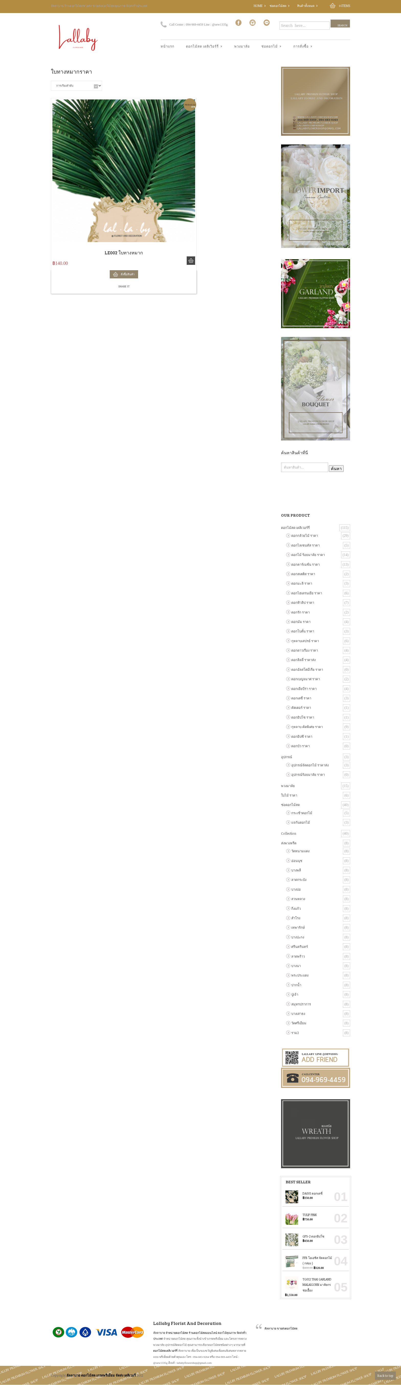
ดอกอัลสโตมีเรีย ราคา (307, 669)
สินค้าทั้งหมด (306, 6)
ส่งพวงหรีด (288, 843)
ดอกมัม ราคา (300, 621)
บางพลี (296, 870)
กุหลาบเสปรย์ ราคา (305, 641)
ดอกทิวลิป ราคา (302, 602)
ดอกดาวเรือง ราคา (304, 650)
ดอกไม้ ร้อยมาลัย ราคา (308, 554)
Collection (288, 833)
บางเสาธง (298, 1013)
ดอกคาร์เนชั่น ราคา (305, 564)
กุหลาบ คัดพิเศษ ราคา (307, 726)
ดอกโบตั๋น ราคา (302, 631)
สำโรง (295, 918)
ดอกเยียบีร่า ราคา (304, 688)
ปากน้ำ (296, 985)
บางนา (296, 965)
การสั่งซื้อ (301, 46)
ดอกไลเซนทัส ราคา (305, 545)
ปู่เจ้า (294, 994)
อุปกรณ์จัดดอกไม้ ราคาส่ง (310, 765)
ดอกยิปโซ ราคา (302, 717)
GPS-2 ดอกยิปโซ (304, 1236)
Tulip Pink (301, 1214)
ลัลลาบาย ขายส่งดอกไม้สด (280, 1328)
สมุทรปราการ (301, 1004)
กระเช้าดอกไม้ (301, 813)
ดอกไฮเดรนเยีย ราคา (306, 593)
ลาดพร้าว (298, 956)
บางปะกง (297, 937)
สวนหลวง (298, 898)
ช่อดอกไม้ (270, 46)
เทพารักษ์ (298, 927)
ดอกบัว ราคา (300, 746)
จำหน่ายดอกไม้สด (177, 1333)
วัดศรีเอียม (298, 1023)
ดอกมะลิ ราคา (301, 583)
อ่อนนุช (296, 860)
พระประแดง (299, 975)
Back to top (385, 1375)
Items (344, 6)
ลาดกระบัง (298, 879)
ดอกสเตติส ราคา (303, 574)
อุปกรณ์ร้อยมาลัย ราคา (308, 774)
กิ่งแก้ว (296, 908)
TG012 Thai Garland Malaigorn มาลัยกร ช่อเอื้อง (308, 1284)
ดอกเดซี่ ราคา (301, 698)
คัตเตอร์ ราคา (301, 707)
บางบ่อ (296, 889)
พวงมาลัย (242, 46)
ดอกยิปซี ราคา (301, 736)
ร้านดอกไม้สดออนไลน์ (203, 1333)
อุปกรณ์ (286, 757)
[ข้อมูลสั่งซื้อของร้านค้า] (76, 86)
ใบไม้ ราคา (289, 795)
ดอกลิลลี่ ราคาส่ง (303, 659)
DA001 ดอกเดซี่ (303, 1193)
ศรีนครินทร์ (299, 946)
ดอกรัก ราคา (300, 612)
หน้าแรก (167, 46)
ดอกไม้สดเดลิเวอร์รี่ (165, 1351)
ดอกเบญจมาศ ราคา (305, 679)
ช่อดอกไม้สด (278, 6)
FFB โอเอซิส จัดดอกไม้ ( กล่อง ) (308, 1260)
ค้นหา (336, 468)
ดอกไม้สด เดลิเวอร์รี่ (295, 527)
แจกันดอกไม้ (300, 822)
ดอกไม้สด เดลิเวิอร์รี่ (202, 46)
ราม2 (295, 1032)
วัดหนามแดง (300, 851)
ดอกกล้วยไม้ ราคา (304, 535)
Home (258, 6)
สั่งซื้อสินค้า (191, 260)
